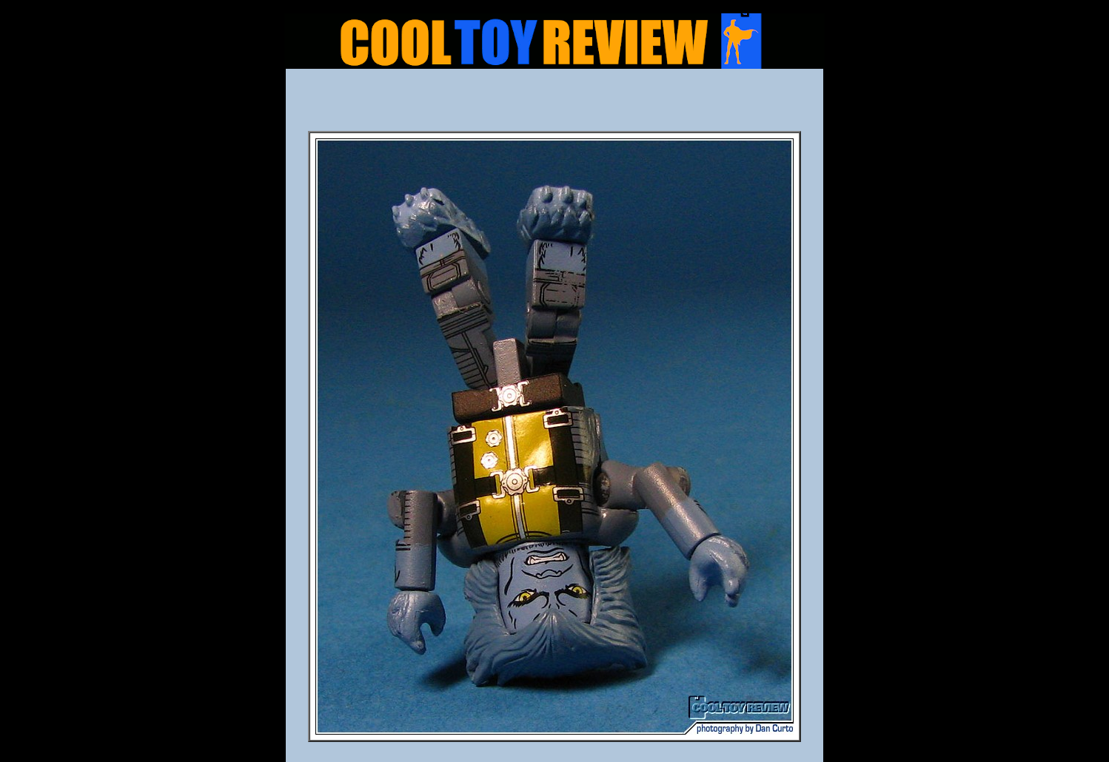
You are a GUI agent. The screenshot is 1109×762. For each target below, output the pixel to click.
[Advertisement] (554, 104)
